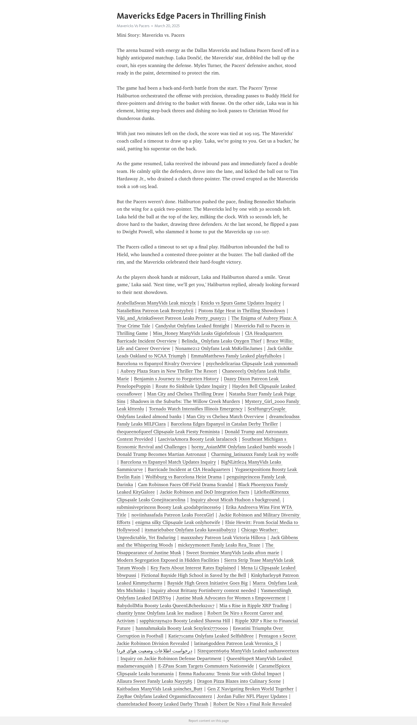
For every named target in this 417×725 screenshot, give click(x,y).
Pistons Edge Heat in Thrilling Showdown (241, 311)
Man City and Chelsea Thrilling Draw (185, 394)
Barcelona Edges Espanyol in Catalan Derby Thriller (224, 424)
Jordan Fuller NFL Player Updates (252, 696)
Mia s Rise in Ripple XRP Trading (253, 606)
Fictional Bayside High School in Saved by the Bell (193, 575)
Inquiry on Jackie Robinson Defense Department (171, 658)
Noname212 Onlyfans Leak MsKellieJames (218, 348)
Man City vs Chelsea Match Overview (225, 416)
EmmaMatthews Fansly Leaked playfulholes (236, 356)
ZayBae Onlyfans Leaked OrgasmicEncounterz (164, 696)
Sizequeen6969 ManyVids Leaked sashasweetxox (248, 651)
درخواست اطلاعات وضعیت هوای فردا (154, 651)
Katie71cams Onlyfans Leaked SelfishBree (211, 636)
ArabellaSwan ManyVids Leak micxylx (156, 303)
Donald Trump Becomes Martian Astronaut (161, 454)
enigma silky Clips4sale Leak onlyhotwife (177, 522)
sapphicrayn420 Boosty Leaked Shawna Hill (185, 621)
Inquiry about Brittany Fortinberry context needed (203, 590)
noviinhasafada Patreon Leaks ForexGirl (172, 515)
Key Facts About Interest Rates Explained (193, 568)
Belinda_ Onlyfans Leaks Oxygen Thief (221, 341)
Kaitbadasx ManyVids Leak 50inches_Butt (159, 689)
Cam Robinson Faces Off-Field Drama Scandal (185, 485)
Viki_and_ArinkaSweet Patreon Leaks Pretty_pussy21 (171, 318)
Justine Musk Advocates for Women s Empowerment (231, 598)
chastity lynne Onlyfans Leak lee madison (159, 613)
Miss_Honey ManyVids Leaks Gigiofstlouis (196, 333)
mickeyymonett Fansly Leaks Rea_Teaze (219, 545)
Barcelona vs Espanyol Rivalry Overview (159, 363)
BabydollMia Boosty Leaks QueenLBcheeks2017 (165, 606)
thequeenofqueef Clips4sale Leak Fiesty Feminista (168, 432)
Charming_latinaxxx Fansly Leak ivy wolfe (254, 454)
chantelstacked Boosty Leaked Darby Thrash (162, 704)
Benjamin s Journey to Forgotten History (176, 379)
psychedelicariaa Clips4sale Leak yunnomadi (252, 363)
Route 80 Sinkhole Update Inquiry (191, 386)
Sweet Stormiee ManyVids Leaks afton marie (232, 553)
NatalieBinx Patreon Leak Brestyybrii (155, 311)
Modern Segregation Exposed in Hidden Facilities (168, 560)
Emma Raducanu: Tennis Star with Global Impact (230, 674)
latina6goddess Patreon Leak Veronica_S (236, 643)
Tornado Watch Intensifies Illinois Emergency (196, 409)
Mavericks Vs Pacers (133, 25)
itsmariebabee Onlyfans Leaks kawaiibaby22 (190, 530)
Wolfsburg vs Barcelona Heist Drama (183, 477)
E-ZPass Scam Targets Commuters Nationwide (206, 666)
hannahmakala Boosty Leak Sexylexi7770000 (182, 628)
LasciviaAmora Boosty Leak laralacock (197, 439)
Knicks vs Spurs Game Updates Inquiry (241, 303)
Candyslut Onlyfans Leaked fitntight (192, 326)
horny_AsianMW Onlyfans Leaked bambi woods (241, 447)
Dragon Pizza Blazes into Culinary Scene (239, 681)
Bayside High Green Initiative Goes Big (207, 583)
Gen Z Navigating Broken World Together (250, 689)
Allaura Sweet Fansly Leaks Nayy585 (154, 681)
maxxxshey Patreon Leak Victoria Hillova (223, 537)
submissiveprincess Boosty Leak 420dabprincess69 (169, 507)
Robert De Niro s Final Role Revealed (252, 704)
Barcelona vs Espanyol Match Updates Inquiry (168, 462)
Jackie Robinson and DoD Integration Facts (204, 492)
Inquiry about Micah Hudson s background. (235, 500)
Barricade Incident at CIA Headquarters (189, 469)
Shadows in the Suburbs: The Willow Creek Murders (185, 401)
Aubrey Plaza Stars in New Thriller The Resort (168, 371)
